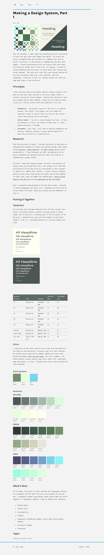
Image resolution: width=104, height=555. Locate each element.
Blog (21, 4)
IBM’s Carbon (49, 149)
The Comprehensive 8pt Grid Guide (47, 179)
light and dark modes (36, 356)
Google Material (33, 149)
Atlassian (21, 149)
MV (15, 5)
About (29, 4)
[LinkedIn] (82, 546)
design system (19, 538)
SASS (29, 538)
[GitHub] (88, 546)
